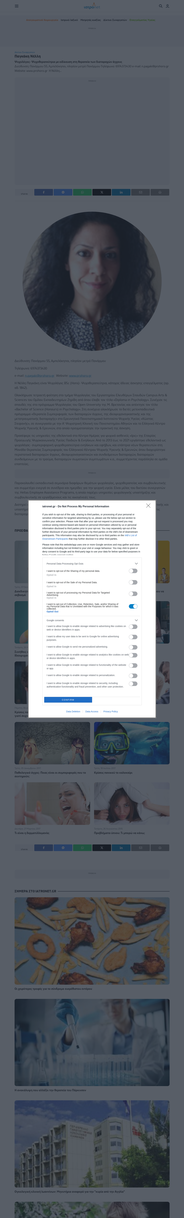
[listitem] (92, 563)
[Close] (149, 507)
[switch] (133, 571)
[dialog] (92, 609)
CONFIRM (68, 700)
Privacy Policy (110, 711)
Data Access (91, 711)
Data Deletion (73, 711)
